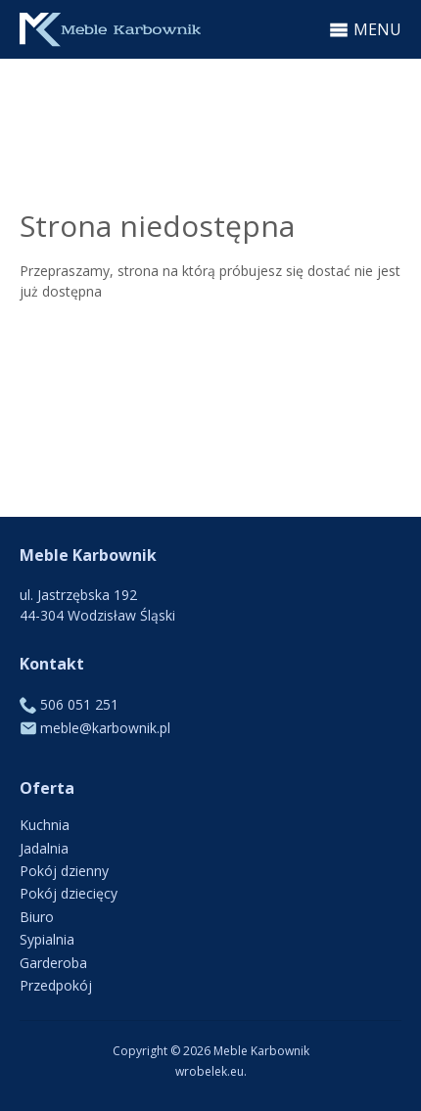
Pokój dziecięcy (68, 893)
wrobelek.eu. (211, 1071)
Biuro (37, 916)
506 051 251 (79, 704)
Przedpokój (56, 985)
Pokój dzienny (64, 870)
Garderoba (53, 962)
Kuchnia (45, 824)
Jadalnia (44, 848)
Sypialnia (47, 939)
